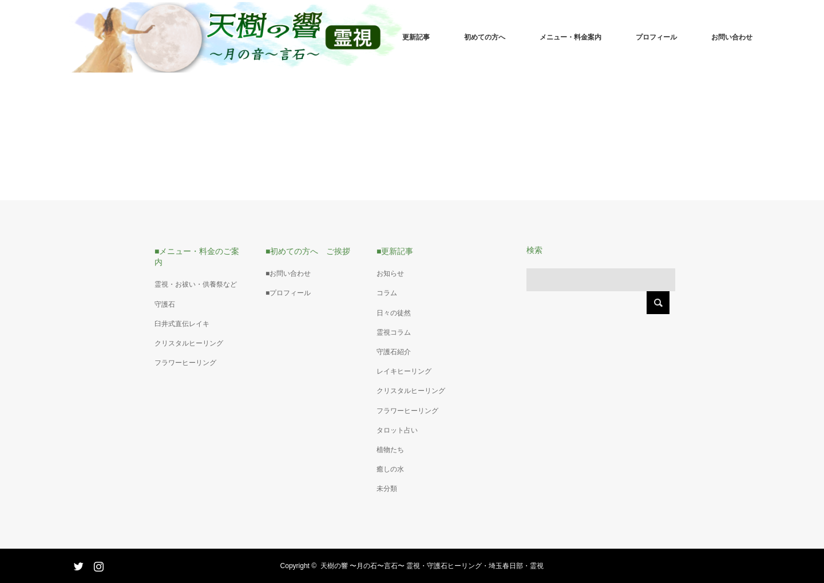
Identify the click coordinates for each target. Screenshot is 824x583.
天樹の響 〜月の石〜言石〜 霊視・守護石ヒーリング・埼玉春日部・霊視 (432, 566)
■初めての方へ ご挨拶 (308, 251)
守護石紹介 (394, 352)
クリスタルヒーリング (188, 343)
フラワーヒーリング (185, 363)
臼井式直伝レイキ (181, 324)
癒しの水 (390, 469)
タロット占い (397, 430)
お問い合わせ (731, 37)
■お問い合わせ (288, 273)
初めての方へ (484, 37)
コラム (387, 293)
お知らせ (390, 273)
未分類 (387, 489)
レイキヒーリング (404, 371)
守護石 (164, 304)
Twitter (77, 564)
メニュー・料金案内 (570, 37)
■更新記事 (395, 251)
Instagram (97, 564)
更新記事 (416, 37)
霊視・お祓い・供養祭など (195, 284)
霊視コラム (394, 332)
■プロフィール (288, 293)
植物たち (390, 450)
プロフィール (656, 37)
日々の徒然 (394, 313)
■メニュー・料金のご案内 (196, 257)
